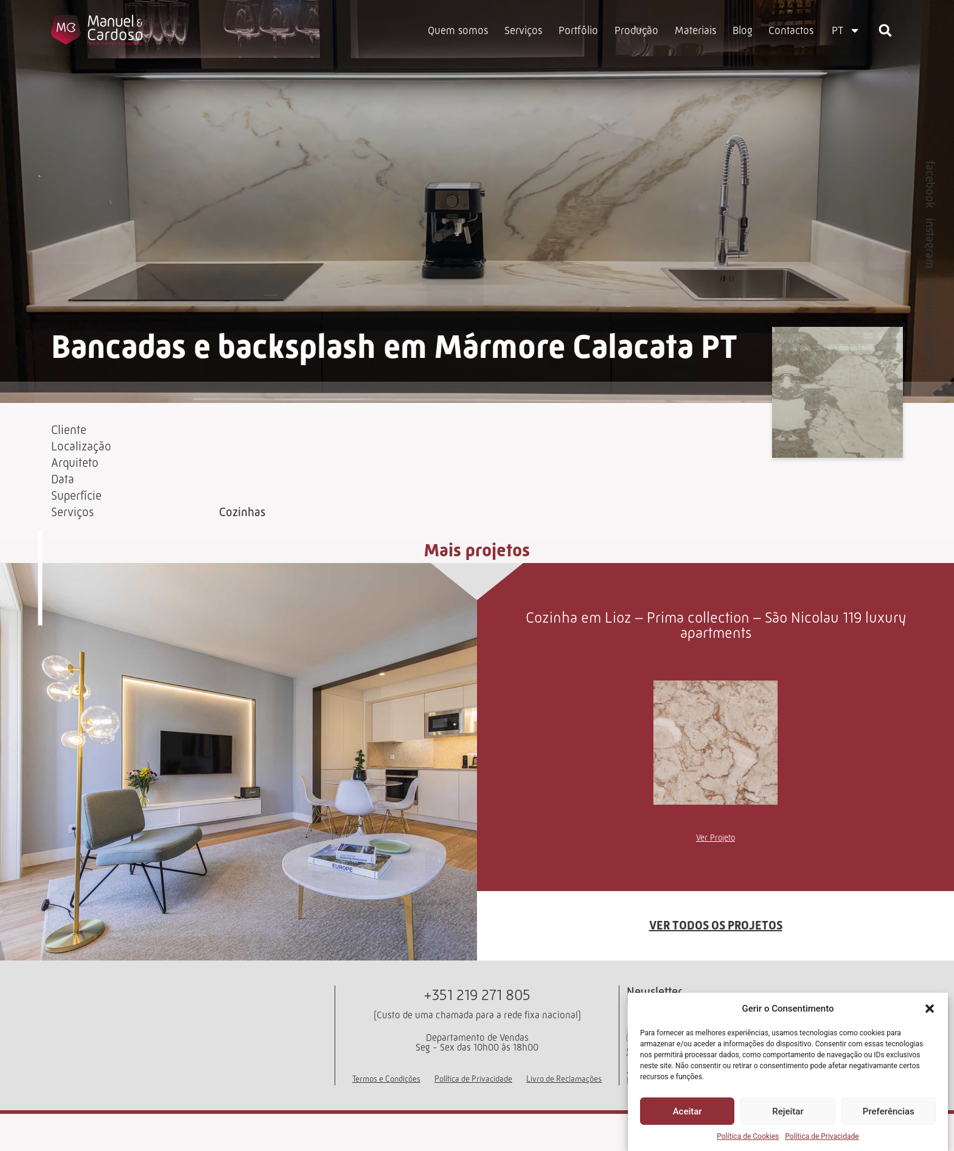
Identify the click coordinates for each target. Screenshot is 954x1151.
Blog (742, 30)
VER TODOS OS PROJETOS (715, 947)
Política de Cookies (748, 1136)
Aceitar (687, 1111)
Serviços (523, 30)
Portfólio (578, 30)
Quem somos (458, 30)
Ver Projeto (715, 859)
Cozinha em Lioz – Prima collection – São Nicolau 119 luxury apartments (716, 646)
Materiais (695, 30)
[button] (930, 1008)
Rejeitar (787, 1111)
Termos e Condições (386, 1108)
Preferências (888, 1111)
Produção (636, 30)
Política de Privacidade (821, 1136)
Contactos (790, 30)
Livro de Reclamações (564, 1108)
